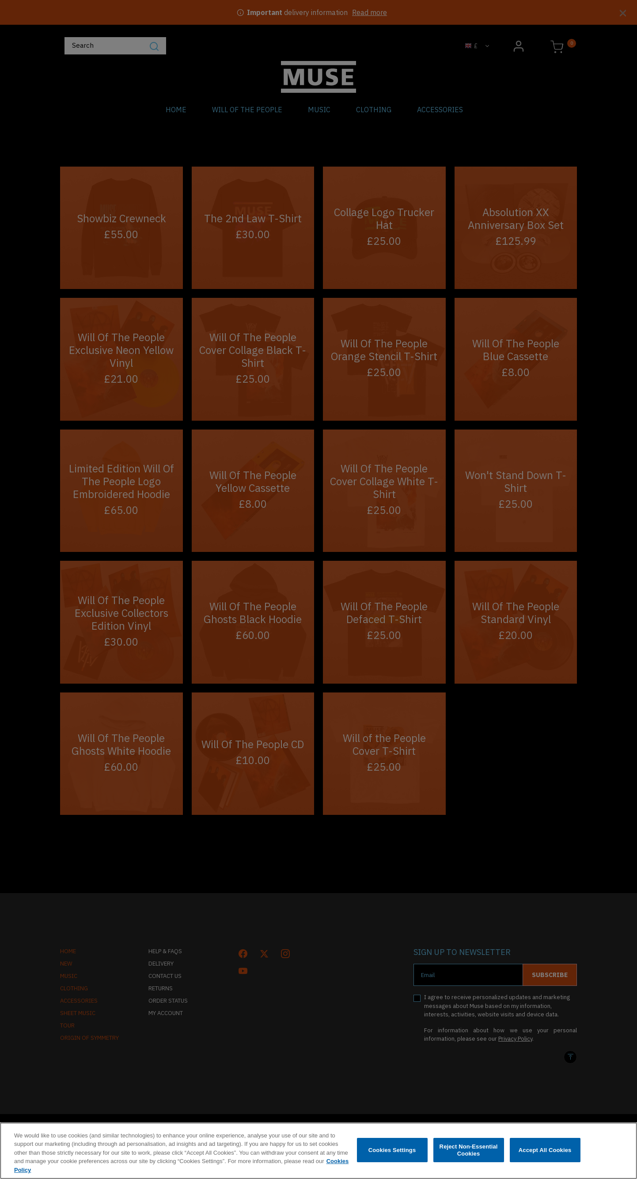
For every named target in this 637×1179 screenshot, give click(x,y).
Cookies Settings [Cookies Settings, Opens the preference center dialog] (392, 1158)
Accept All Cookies (545, 1158)
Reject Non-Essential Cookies (469, 1158)
